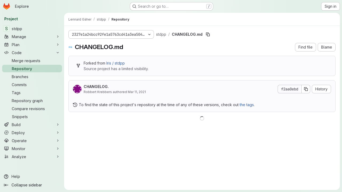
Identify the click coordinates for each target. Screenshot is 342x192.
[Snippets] (32, 116)
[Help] (32, 176)
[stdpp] (32, 28)
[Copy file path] (208, 34)
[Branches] (32, 76)
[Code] (32, 52)
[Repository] (32, 68)
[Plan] (32, 44)
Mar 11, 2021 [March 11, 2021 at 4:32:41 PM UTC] (137, 92)
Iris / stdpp (115, 63)
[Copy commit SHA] (306, 89)
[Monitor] (32, 148)
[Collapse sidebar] (32, 185)
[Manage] (32, 36)
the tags (247, 104)
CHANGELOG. (96, 86)
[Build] (32, 124)
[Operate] (32, 140)
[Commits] (32, 84)
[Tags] (32, 92)
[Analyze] (32, 156)
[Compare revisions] (32, 108)
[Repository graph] (32, 100)
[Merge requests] (32, 60)
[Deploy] (32, 132)
